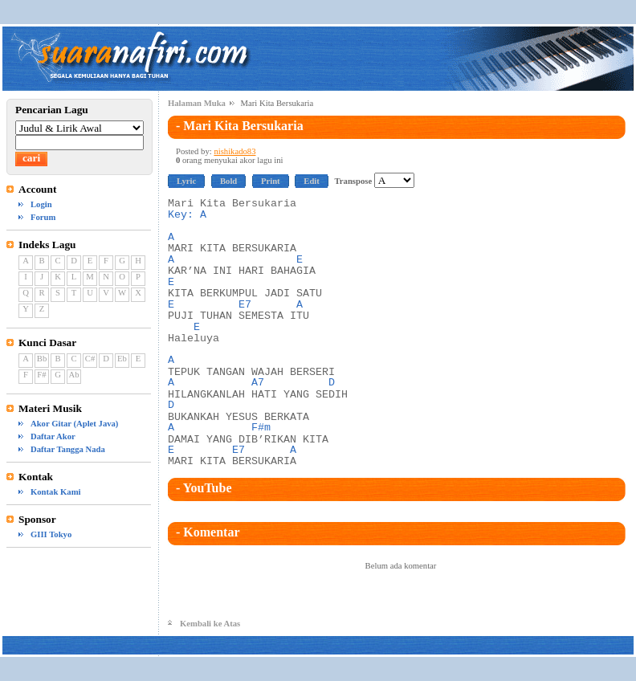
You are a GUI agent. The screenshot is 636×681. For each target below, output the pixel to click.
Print (270, 181)
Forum (43, 217)
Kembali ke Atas (210, 623)
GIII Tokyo (51, 534)
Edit (312, 181)
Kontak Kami (55, 491)
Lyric (186, 181)
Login (41, 204)
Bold (228, 181)
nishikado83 (234, 151)
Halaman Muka (197, 103)
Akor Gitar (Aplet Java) (74, 423)
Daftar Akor (53, 436)
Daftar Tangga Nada (68, 449)
